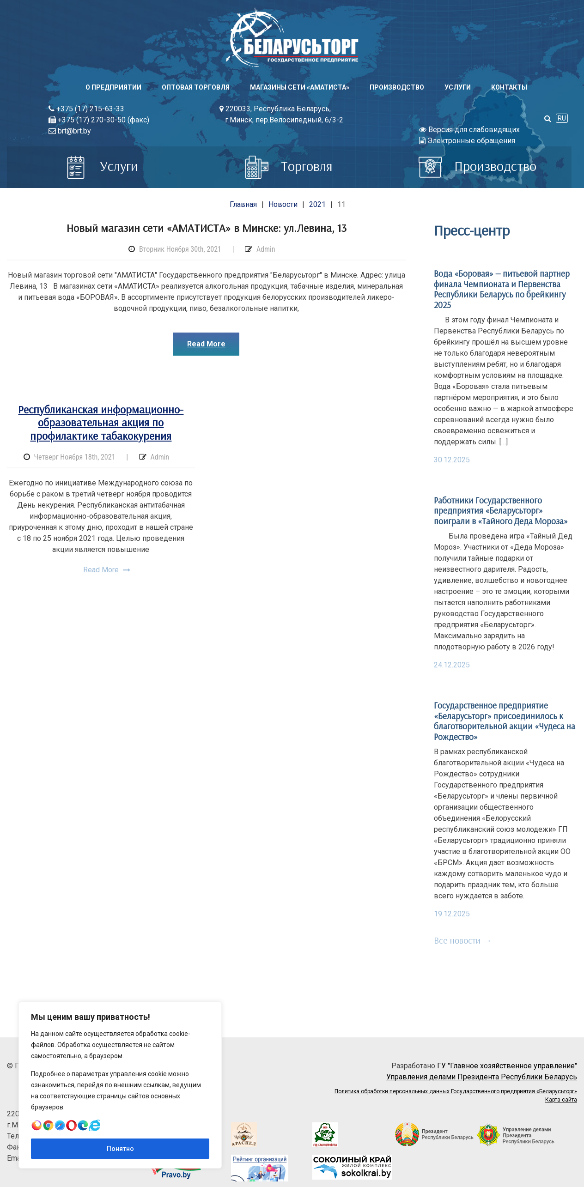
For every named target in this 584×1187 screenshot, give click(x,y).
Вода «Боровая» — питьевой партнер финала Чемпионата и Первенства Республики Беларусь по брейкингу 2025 (502, 289)
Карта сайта (561, 1099)
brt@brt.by (70, 131)
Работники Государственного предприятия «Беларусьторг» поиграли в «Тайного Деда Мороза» (501, 511)
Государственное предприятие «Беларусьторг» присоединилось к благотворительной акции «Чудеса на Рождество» (504, 721)
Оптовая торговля (196, 87)
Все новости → (463, 940)
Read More (206, 343)
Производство (397, 87)
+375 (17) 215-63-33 (86, 108)
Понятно (120, 1148)
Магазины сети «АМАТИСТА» (299, 87)
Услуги (457, 87)
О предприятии (113, 87)
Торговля (289, 166)
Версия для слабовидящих (469, 129)
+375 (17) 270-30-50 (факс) (99, 119)
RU (562, 118)
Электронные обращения (467, 140)
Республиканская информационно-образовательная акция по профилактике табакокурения (100, 422)
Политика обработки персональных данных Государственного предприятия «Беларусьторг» (456, 1091)
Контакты (509, 87)
